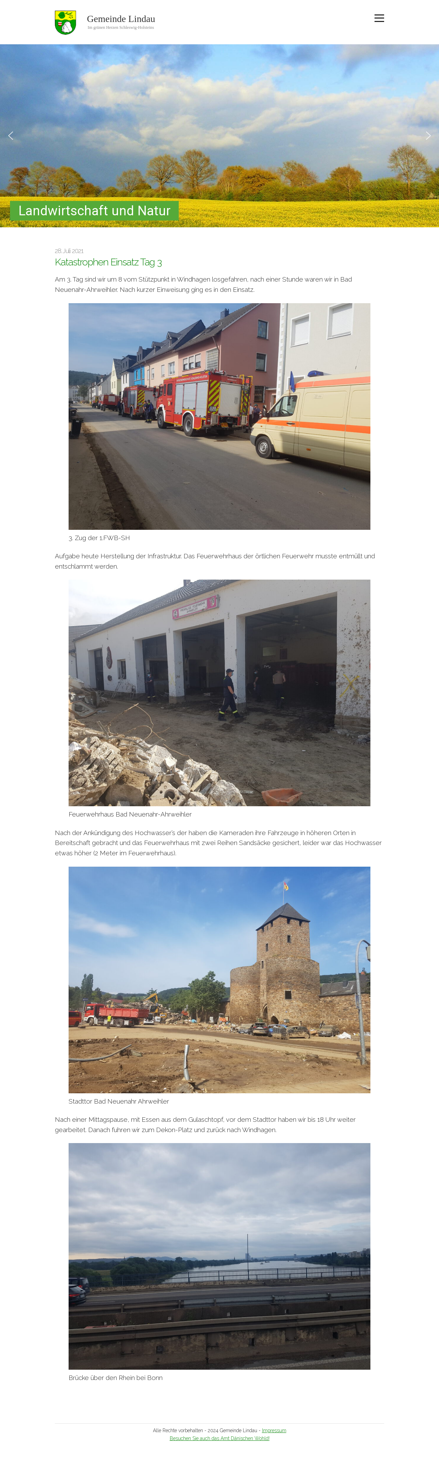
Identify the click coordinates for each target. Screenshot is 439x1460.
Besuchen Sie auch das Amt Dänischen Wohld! (220, 1438)
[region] (219, 135)
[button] (10, 135)
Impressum (274, 1430)
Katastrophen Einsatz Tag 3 (108, 262)
